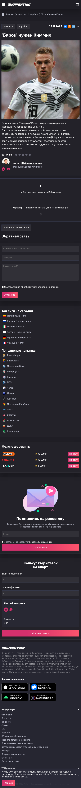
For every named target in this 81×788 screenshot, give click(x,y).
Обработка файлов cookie (14, 736)
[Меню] (3, 4)
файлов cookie (20, 777)
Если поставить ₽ (12, 573)
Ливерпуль (11, 371)
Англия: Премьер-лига (15, 332)
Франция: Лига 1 (12, 343)
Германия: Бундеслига (15, 337)
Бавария (9, 377)
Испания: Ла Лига (14, 315)
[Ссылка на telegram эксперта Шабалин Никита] (3, 169)
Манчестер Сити (13, 366)
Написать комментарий (16, 227)
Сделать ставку (40, 633)
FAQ (3, 729)
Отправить (9, 294)
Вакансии (6, 722)
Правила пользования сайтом (16, 740)
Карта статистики (10, 761)
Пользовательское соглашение (17, 743)
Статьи (4, 725)
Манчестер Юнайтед (16, 404)
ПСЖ (7, 382)
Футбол (23, 26)
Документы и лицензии (13, 754)
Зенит (8, 409)
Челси (8, 387)
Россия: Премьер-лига (15, 321)
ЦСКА (8, 425)
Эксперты (6, 750)
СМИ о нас (6, 758)
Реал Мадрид (12, 355)
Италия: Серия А (12, 326)
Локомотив (11, 420)
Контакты (6, 718)
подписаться (40, 547)
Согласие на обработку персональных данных (24, 747)
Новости (8, 26)
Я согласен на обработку (31, 287)
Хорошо (9, 783)
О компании (7, 715)
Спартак (9, 414)
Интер (8, 393)
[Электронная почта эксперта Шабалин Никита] (8, 169)
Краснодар (11, 431)
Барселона (11, 360)
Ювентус (9, 398)
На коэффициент (11, 587)
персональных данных (46, 287)
